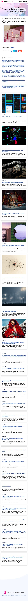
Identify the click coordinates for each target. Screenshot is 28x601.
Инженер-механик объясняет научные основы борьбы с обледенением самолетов (13, 246)
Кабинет (25, 1)
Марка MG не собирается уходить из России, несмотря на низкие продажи (14, 415)
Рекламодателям (23, 595)
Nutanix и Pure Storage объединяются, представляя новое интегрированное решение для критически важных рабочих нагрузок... (13, 66)
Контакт (12, 595)
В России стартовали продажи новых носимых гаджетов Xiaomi (13, 474)
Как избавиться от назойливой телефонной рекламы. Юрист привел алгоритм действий (13, 310)
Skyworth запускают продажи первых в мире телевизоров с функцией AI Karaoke (14, 485)
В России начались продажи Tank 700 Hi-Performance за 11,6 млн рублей (13, 381)
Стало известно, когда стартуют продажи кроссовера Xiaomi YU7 (13, 462)
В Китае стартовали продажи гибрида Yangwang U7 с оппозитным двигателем (13, 427)
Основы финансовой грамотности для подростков (12, 182)
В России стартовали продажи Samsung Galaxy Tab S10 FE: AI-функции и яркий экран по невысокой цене (13, 520)
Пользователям (17, 595)
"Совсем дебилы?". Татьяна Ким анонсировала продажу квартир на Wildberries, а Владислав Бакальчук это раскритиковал (13, 150)
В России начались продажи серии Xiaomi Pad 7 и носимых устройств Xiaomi (12, 545)
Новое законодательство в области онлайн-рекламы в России (13, 278)
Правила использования (6, 595)
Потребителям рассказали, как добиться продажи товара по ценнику (14, 392)
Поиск (20, 1)
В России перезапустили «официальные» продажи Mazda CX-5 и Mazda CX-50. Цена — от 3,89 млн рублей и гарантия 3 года (14, 557)
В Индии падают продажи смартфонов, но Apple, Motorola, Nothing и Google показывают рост (14, 509)
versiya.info (8, 44)
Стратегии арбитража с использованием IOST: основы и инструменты (13, 214)
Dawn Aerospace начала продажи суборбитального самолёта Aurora (12, 439)
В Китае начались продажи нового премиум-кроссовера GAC (13, 404)
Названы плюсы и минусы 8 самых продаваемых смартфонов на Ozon (12, 117)
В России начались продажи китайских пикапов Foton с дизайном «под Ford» (13, 497)
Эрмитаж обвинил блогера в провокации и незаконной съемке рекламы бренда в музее (13, 343)
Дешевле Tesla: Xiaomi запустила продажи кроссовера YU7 (13, 369)
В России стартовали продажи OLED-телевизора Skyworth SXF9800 (14, 450)
